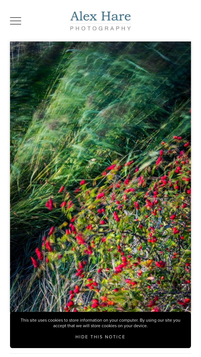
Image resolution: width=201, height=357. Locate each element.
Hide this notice (100, 337)
